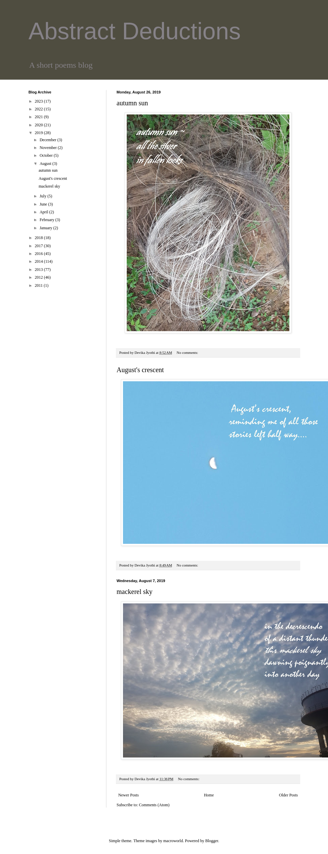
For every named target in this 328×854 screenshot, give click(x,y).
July (43, 196)
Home (209, 795)
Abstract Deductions (134, 31)
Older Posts (288, 795)
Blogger (211, 840)
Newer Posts (128, 795)
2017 (39, 245)
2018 (39, 237)
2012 (39, 277)
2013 (39, 269)
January (46, 228)
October (47, 155)
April (44, 212)
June (44, 204)
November (49, 147)
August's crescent (140, 369)
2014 (39, 261)
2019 (39, 132)
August (46, 163)
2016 (39, 253)
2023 (39, 101)
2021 (39, 116)
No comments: (188, 352)
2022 (39, 109)
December (48, 139)
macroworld (173, 840)
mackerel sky (134, 591)
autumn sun (132, 103)
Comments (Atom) (154, 805)
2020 (39, 125)
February (47, 219)
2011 (39, 285)
